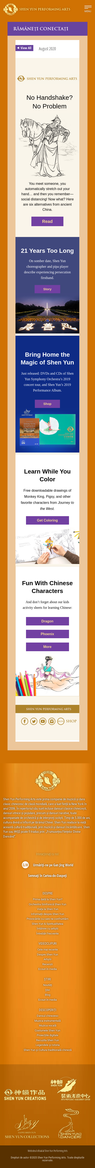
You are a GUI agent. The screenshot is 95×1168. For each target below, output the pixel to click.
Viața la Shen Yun (47, 909)
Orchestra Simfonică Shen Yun (47, 904)
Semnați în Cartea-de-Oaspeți (47, 875)
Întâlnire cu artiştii (47, 928)
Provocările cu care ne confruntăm (47, 919)
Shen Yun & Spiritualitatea (47, 924)
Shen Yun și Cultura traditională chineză (48, 1050)
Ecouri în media (47, 969)
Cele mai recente (47, 949)
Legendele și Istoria (48, 1045)
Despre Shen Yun (47, 954)
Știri (47, 979)
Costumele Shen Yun (47, 1030)
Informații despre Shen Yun (47, 914)
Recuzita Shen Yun (47, 1040)
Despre (48, 893)
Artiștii (47, 959)
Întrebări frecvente (47, 933)
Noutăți (47, 985)
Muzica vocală (47, 1025)
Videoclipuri (47, 943)
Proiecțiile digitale (47, 1035)
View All (23, 48)
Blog (47, 995)
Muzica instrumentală (47, 1021)
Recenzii (47, 964)
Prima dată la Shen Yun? (47, 899)
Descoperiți (47, 1010)
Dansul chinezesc (47, 1016)
